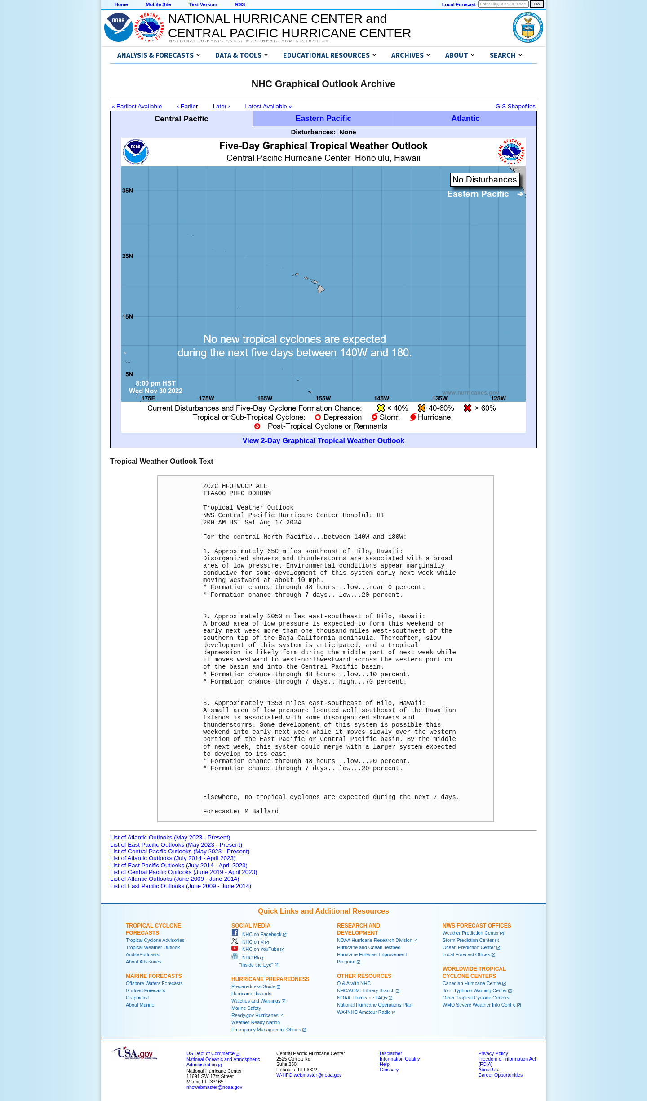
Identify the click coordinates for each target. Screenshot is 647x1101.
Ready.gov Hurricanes (255, 1015)
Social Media (250, 926)
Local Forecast (459, 4)
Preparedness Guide (253, 986)
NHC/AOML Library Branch (365, 990)
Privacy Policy (493, 1053)
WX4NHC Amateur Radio (364, 1012)
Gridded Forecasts (145, 990)
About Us (488, 1069)
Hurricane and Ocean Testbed (368, 947)
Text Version (203, 4)
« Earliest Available (136, 106)
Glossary (389, 1069)
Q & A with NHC (354, 983)
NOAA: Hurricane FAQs (362, 997)
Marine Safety (246, 1008)
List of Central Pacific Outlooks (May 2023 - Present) (179, 851)
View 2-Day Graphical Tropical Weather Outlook (323, 440)
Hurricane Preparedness (270, 979)
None (347, 132)
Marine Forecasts (154, 976)
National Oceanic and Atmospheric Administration (249, 41)
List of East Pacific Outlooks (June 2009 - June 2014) (180, 886)
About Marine (140, 1005)
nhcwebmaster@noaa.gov (214, 1087)
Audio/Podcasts (142, 954)
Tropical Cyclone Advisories (155, 940)
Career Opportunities (500, 1075)
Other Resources (364, 976)
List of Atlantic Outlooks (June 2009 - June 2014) (174, 878)
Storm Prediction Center (468, 940)
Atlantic (465, 118)
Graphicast (137, 997)
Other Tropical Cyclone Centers (476, 997)
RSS (240, 4)
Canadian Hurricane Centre (472, 983)
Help (385, 1064)
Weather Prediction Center (471, 933)
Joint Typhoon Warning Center (475, 990)
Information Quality (400, 1058)
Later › (221, 106)
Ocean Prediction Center (469, 947)
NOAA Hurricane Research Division (374, 940)
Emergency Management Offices (266, 1029)
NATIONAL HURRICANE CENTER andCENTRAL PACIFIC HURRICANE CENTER (289, 26)
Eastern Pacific (323, 118)
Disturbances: (313, 132)
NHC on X (247, 942)
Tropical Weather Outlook (153, 947)
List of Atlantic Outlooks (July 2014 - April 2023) (172, 858)
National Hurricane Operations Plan (374, 1005)
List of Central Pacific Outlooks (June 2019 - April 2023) (183, 872)
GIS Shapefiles (516, 106)
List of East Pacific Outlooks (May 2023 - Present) (176, 844)
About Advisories (143, 961)
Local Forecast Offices (466, 954)
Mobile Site (158, 4)
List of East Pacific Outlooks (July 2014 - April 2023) (179, 865)
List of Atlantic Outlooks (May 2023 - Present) (170, 837)
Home (121, 4)
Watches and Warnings (255, 1000)
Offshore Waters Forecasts (154, 983)
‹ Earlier (187, 106)
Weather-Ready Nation (255, 1022)
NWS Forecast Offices (477, 926)
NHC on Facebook (256, 934)
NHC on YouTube (255, 949)
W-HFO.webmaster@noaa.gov (309, 1075)
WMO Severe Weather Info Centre (479, 1005)
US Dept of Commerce (210, 1053)
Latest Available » (268, 106)
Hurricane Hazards (251, 993)
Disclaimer (391, 1053)
